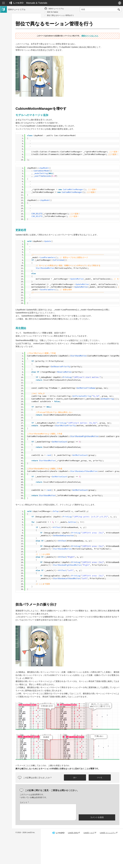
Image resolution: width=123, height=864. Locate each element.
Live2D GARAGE (14, 53)
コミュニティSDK (15, 49)
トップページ (13, 26)
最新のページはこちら (104, 38)
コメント (53, 827)
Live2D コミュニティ (110, 858)
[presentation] (97, 833)
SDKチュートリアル (56, 9)
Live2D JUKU (78, 858)
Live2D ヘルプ (93, 858)
